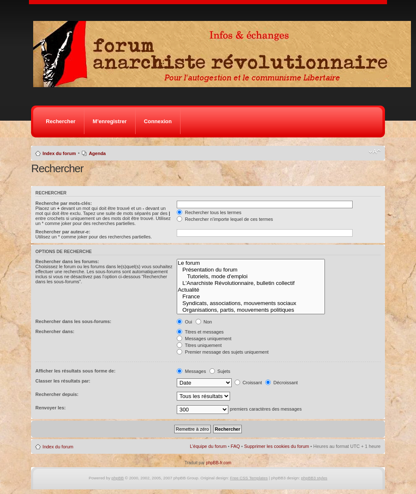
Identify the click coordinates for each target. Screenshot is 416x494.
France (251, 296)
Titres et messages (200, 331)
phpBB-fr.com (219, 462)
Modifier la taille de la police (375, 151)
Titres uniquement (199, 345)
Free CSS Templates (249, 478)
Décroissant (281, 382)
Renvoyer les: (50, 407)
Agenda (97, 153)
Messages (191, 371)
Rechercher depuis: (56, 394)
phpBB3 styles (314, 478)
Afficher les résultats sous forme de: (75, 370)
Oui (184, 321)
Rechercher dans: (54, 331)
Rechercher (60, 121)
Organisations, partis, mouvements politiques (251, 310)
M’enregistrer (110, 121)
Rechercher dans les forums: (67, 261)
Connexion (158, 121)
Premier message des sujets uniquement (222, 351)
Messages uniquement (204, 338)
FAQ (235, 446)
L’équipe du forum (208, 446)
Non (204, 321)
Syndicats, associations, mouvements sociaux (251, 303)
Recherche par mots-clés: (63, 203)
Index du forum (59, 153)
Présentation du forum (251, 269)
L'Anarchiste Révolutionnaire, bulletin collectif (251, 283)
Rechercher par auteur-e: (62, 231)
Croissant (248, 382)
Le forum (251, 263)
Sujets (219, 371)
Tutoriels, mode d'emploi (251, 276)
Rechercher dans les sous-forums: (73, 321)
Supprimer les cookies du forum (276, 446)
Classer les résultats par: (62, 380)
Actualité (251, 290)
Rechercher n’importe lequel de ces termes (225, 219)
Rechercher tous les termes (209, 212)
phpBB (118, 478)
